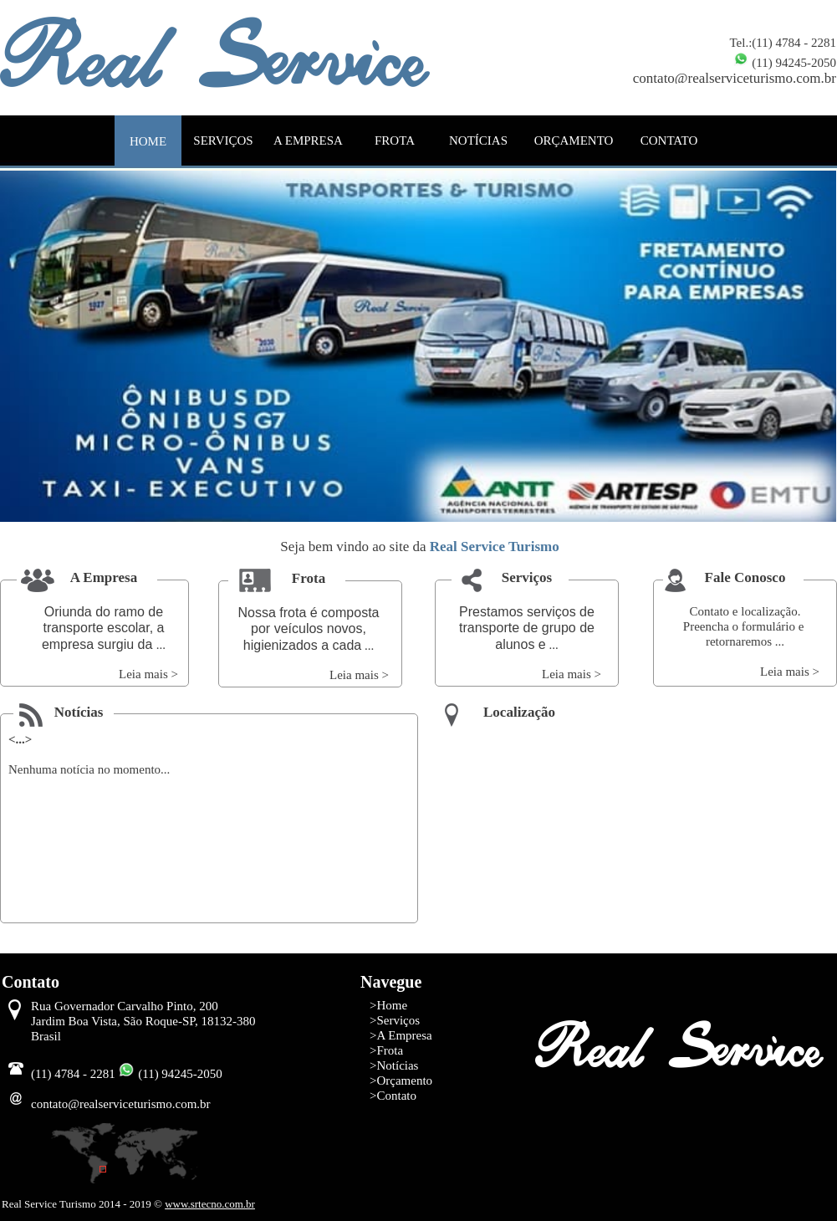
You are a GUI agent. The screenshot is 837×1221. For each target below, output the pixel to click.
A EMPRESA (308, 140)
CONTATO (669, 140)
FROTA (395, 140)
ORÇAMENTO (574, 140)
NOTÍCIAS (478, 140)
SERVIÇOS (223, 140)
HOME (148, 141)
